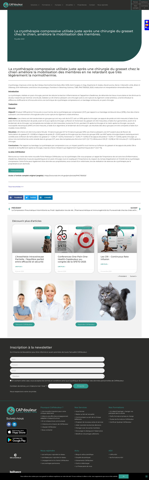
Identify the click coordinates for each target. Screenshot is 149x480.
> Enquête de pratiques (82, 440)
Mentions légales (53, 470)
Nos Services (80, 390)
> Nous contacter (46, 413)
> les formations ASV (116, 440)
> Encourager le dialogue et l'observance (88, 414)
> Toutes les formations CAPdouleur (121, 402)
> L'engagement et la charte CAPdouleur (54, 443)
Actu (76, 434)
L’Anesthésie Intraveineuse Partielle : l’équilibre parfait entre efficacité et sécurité (29, 259)
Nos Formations (117, 390)
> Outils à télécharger (82, 446)
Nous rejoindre (48, 434)
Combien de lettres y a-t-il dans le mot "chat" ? (28, 369)
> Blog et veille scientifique (83, 437)
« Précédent (121, 276)
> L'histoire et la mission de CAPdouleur (54, 407)
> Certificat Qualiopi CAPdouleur (120, 405)
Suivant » (133, 276)
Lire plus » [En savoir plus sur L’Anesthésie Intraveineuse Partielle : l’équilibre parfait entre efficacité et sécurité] (19, 266)
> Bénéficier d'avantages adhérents (86, 417)
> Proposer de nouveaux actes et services (88, 405)
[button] (15, 197)
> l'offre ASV (113, 437)
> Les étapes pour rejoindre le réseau (53, 440)
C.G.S (69, 470)
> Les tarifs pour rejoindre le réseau (52, 437)
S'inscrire (81, 369)
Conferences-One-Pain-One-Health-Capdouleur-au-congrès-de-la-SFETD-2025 (73, 259)
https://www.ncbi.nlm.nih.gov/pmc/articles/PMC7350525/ (67, 176)
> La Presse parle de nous (83, 449)
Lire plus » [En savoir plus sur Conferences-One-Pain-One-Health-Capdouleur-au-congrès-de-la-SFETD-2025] (61, 266)
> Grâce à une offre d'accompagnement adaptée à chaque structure (54, 400)
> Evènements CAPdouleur (83, 443)
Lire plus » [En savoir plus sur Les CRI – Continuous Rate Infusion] (104, 264)
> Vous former (79, 394)
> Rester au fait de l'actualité (84, 397)
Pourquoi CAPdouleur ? (52, 390)
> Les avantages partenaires (50, 446)
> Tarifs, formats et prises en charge (121, 399)
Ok (123, 476)
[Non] (147, 476)
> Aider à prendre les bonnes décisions (87, 408)
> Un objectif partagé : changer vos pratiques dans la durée (121, 395)
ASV (111, 434)
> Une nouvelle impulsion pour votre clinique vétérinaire (53, 395)
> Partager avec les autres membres (87, 411)
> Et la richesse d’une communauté (52, 404)
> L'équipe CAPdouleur (48, 410)
